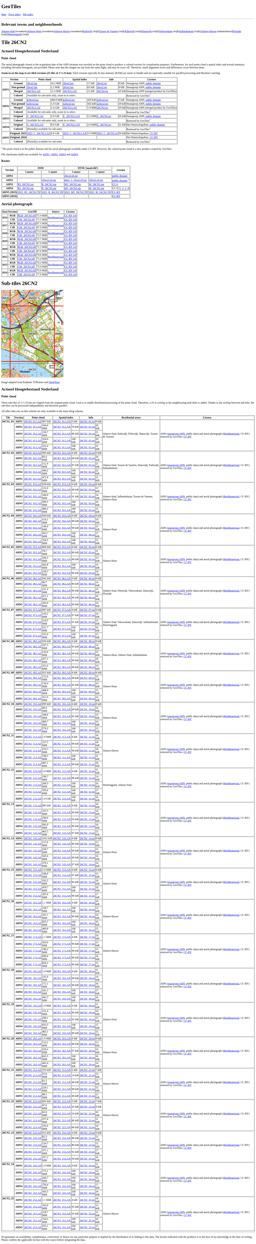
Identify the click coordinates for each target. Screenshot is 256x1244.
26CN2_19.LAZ (32, 1005)
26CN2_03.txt (87, 484)
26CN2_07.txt (87, 609)
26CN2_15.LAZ (32, 869)
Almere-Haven (62, 31)
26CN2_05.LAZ (32, 547)
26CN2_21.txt (87, 1070)
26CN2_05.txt (87, 547)
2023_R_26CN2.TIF (53, 192)
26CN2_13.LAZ (32, 805)
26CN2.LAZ (33, 91)
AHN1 (46, 154)
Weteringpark (15, 34)
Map (3, 14)
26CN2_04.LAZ (32, 515)
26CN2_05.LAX (62, 547)
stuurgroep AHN (176, 433)
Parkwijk (87, 31)
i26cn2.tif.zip (96, 180)
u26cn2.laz (33, 103)
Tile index (28, 14)
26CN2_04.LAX (62, 515)
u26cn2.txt (102, 103)
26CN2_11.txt (87, 736)
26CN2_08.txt (87, 641)
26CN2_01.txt (87, 421)
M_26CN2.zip (96, 184)
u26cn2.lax (69, 103)
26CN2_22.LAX (62, 1101)
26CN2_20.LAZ (32, 1038)
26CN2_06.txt (87, 578)
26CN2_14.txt (87, 838)
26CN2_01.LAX (62, 421)
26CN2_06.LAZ (32, 578)
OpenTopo (54, 382)
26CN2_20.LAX (62, 1038)
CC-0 (115, 184)
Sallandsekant (186, 31)
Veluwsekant (165, 31)
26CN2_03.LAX (62, 484)
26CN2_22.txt (87, 1101)
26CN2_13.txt (87, 805)
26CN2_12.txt (87, 771)
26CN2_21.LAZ (32, 1070)
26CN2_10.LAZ (32, 704)
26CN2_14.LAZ (32, 838)
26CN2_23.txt (87, 1132)
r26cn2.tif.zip (49, 180)
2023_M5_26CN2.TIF (76, 192)
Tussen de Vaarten (108, 31)
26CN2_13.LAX (62, 805)
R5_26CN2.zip (25, 184)
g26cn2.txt (102, 99)
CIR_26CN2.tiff (26, 219)
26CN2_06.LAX (62, 578)
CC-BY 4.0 (70, 215)
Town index (14, 14)
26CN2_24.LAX (62, 1165)
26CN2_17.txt (87, 937)
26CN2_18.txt (87, 971)
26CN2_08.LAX (62, 641)
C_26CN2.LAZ (35, 116)
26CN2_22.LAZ (32, 1101)
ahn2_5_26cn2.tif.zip (75, 180)
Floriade (236, 31)
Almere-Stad (8, 31)
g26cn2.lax (69, 99)
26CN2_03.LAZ (32, 484)
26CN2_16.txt (87, 902)
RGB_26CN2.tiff (27, 215)
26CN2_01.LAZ (32, 421)
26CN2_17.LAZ (32, 937)
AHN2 (54, 154)
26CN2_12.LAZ (32, 771)
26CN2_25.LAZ (32, 1200)
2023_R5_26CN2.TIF (29, 192)
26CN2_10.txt (87, 704)
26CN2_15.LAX (62, 869)
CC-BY (154, 133)
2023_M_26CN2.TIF (100, 192)
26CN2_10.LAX (62, 704)
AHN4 (74, 154)
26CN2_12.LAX (62, 771)
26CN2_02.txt (87, 452)
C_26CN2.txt (104, 116)
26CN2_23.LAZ (32, 1132)
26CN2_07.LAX (62, 609)
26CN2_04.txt (87, 515)
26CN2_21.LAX (62, 1070)
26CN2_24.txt (87, 1165)
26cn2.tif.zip (71, 175)
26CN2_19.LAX (62, 1005)
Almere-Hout (34, 31)
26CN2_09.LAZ (32, 672)
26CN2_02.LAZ (32, 452)
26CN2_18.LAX (62, 971)
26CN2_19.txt (87, 1005)
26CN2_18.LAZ (32, 971)
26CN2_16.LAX (62, 902)
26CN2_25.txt (87, 1200)
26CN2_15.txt (87, 869)
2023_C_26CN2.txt (107, 133)
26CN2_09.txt (87, 672)
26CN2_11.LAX (62, 736)
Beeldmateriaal (56, 217)
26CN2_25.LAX (62, 1200)
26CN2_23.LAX (62, 1132)
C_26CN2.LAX (71, 116)
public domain (153, 83)
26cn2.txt (102, 83)
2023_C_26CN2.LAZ (38, 133)
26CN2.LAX (70, 91)
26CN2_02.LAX (62, 452)
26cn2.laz (32, 83)
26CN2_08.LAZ (32, 641)
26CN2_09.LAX (62, 672)
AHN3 (62, 154)
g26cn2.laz (33, 99)
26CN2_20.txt (87, 1038)
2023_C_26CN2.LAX (75, 133)
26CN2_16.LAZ (32, 902)
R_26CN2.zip (49, 184)
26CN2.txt (102, 91)
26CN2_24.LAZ (32, 1165)
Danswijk (147, 31)
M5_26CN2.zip (72, 184)
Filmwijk (130, 31)
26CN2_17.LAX (62, 937)
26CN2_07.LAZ (32, 609)
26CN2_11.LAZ (32, 736)
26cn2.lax (68, 83)
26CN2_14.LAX (62, 838)
